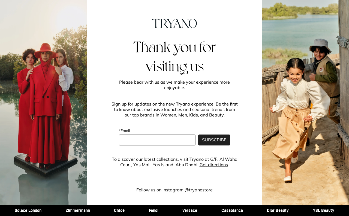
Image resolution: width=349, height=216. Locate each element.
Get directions (214, 164)
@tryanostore (199, 189)
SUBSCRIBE (214, 139)
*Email (124, 131)
